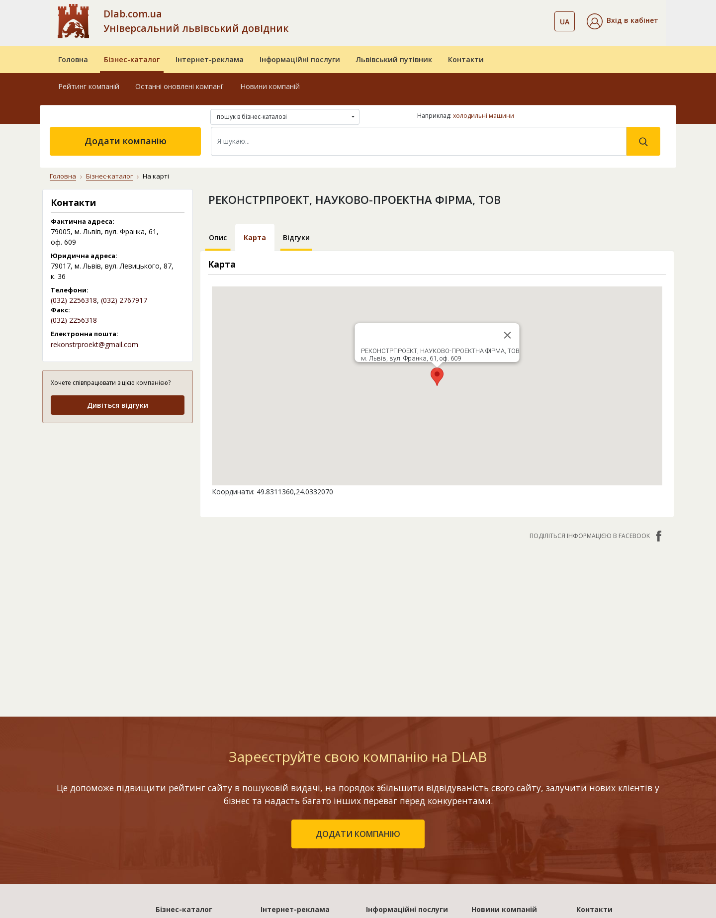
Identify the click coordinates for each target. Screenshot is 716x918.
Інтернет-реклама (210, 59)
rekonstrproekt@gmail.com (94, 344)
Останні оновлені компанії (179, 86)
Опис (218, 237)
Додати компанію (126, 141)
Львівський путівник (394, 59)
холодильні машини (483, 115)
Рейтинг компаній (88, 86)
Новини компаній (270, 86)
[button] (622, 21)
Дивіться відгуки (117, 405)
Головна (73, 59)
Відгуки (296, 237)
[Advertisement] (117, 494)
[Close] (507, 335)
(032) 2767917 (124, 300)
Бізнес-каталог (132, 59)
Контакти (466, 59)
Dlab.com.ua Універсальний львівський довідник (195, 21)
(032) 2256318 (74, 300)
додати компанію (358, 833)
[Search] (418, 141)
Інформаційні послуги (300, 59)
